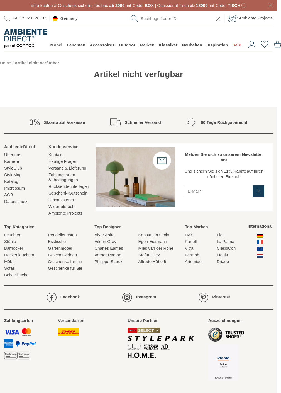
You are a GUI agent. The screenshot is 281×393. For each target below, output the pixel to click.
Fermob (192, 254)
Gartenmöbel (60, 248)
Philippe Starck (108, 261)
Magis (222, 254)
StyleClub (13, 168)
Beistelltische (16, 274)
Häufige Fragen (62, 161)
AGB (8, 194)
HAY (189, 234)
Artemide (193, 261)
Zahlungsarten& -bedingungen (63, 177)
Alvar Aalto (104, 234)
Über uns (12, 154)
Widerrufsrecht (62, 206)
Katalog (11, 181)
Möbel (56, 45)
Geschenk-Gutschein (67, 193)
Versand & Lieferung (67, 168)
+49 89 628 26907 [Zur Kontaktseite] (25, 18)
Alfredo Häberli (152, 261)
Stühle (10, 241)
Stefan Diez (149, 254)
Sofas (9, 268)
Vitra (189, 248)
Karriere (11, 161)
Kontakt (55, 154)
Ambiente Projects (250, 18)
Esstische (57, 241)
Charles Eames (108, 248)
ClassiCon (226, 248)
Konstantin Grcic (153, 234)
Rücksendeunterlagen (68, 186)
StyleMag (13, 174)
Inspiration (217, 45)
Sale (236, 45)
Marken (147, 45)
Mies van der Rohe (156, 248)
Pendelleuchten (62, 234)
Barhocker (13, 248)
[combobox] (176, 18)
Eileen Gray (105, 241)
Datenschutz (15, 201)
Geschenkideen (62, 254)
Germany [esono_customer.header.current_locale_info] (65, 18)
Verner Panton (107, 254)
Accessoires (102, 45)
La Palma (225, 241)
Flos (220, 234)
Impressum (14, 188)
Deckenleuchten (19, 254)
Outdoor (127, 45)
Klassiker (168, 45)
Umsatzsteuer (61, 199)
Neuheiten (192, 45)
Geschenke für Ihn (65, 261)
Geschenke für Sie (65, 268)
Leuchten (76, 45)
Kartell (191, 241)
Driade (223, 261)
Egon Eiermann (152, 241)
